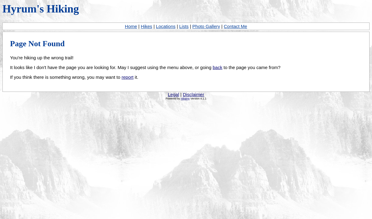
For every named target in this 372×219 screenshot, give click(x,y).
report (127, 77)
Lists (184, 26)
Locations (165, 26)
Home (131, 26)
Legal (173, 94)
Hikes (146, 26)
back (217, 67)
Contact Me (235, 26)
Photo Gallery (206, 26)
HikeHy (185, 98)
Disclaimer (193, 94)
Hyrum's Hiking (40, 9)
